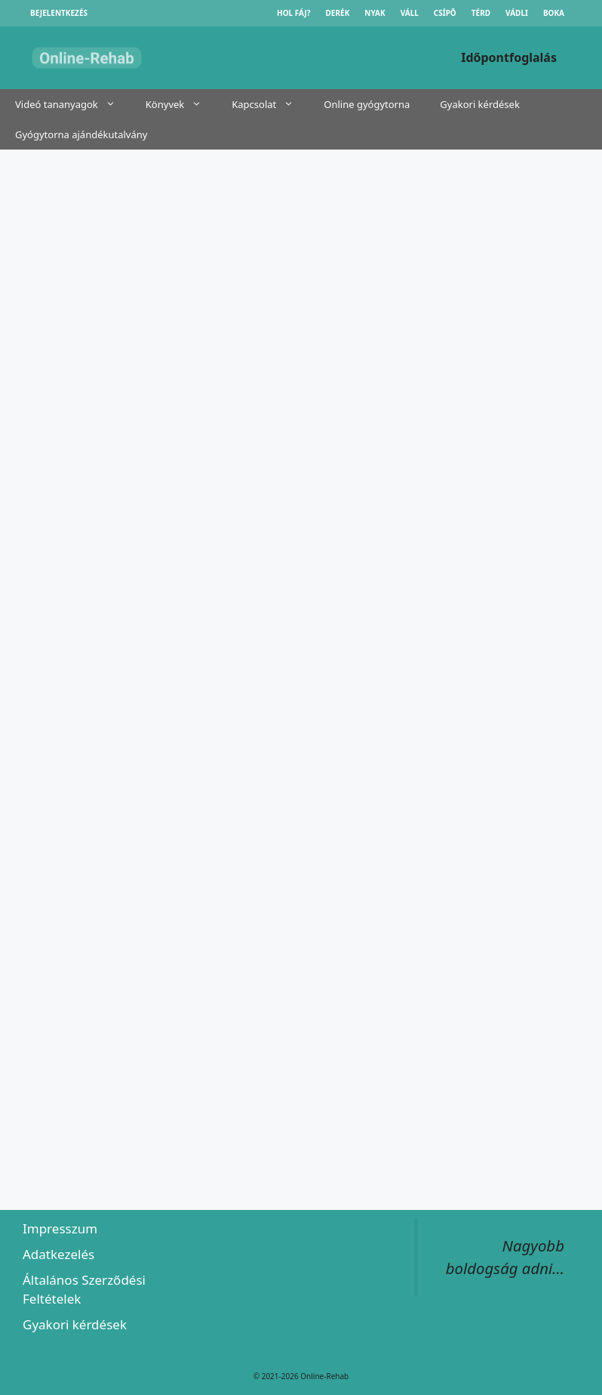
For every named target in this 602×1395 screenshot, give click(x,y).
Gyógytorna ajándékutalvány (81, 134)
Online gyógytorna (367, 104)
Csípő (445, 13)
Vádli (516, 13)
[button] (114, 104)
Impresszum (60, 1228)
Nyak (374, 13)
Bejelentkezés (59, 13)
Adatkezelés (58, 1254)
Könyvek (181, 104)
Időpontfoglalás (509, 57)
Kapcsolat (270, 104)
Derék (338, 13)
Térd (480, 13)
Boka (553, 13)
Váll (410, 13)
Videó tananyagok (73, 104)
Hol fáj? (294, 13)
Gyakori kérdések (480, 104)
